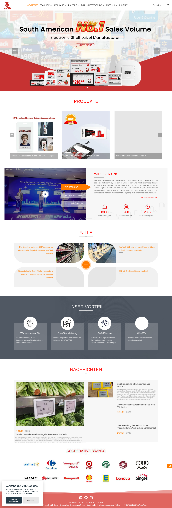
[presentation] (15, 51)
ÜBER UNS (110, 5)
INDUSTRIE (72, 5)
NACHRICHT (59, 5)
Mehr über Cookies (24, 494)
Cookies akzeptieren (13, 500)
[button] (84, 87)
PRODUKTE (45, 5)
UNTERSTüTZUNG (94, 5)
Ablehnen (30, 500)
